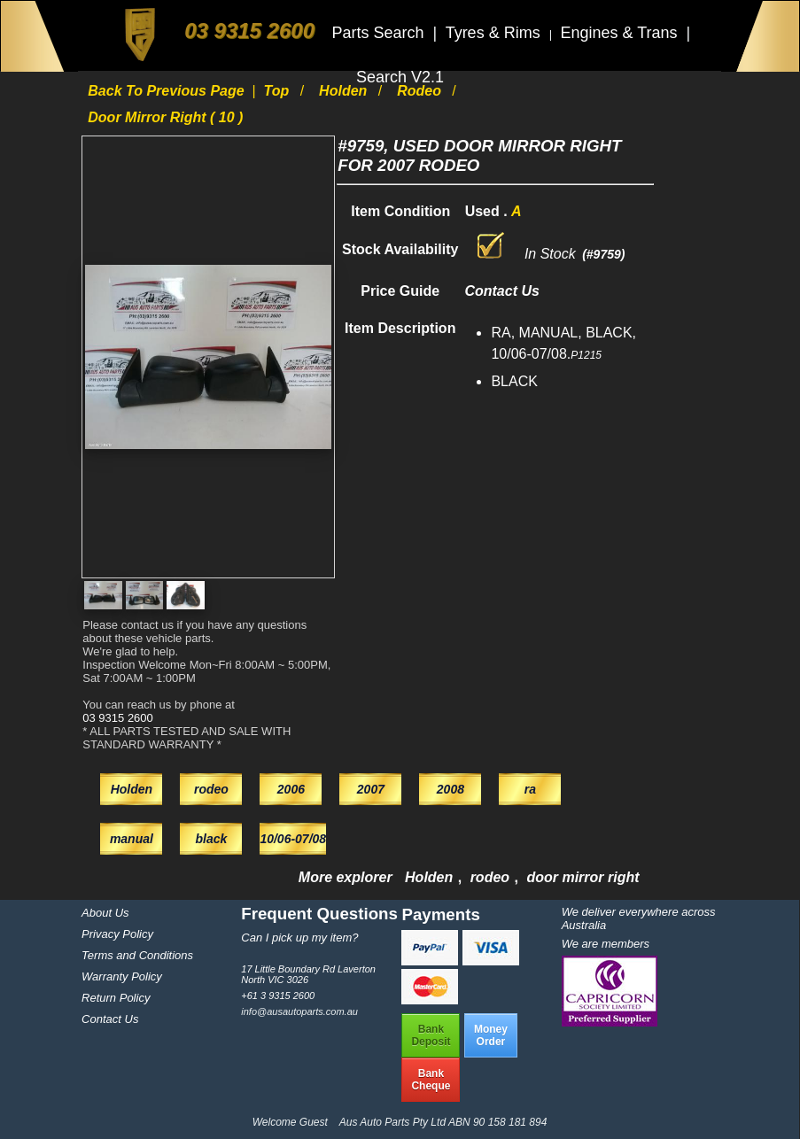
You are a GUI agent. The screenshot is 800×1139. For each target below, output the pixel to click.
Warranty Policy (122, 976)
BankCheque (430, 1079)
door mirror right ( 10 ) (165, 117)
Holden (345, 90)
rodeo (421, 90)
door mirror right (582, 877)
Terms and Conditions (137, 955)
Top (278, 90)
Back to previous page (168, 90)
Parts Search (379, 33)
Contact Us (110, 1019)
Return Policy (116, 997)
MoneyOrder (491, 1035)
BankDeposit (430, 1035)
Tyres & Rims (495, 33)
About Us (105, 912)
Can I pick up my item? (299, 937)
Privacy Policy (117, 934)
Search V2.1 (400, 77)
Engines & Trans (620, 33)
